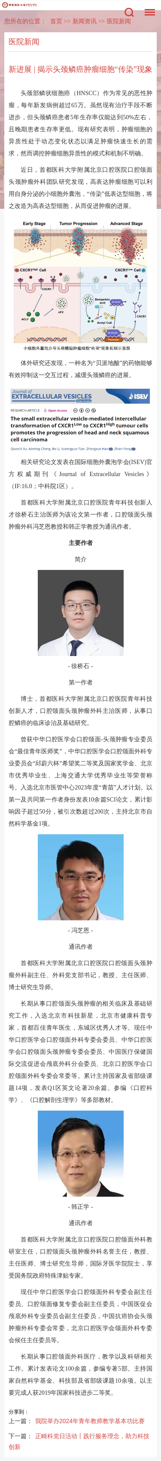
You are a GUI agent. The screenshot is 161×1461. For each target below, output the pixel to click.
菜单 (147, 8)
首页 (56, 21)
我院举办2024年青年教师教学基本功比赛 (90, 1421)
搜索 (129, 12)
